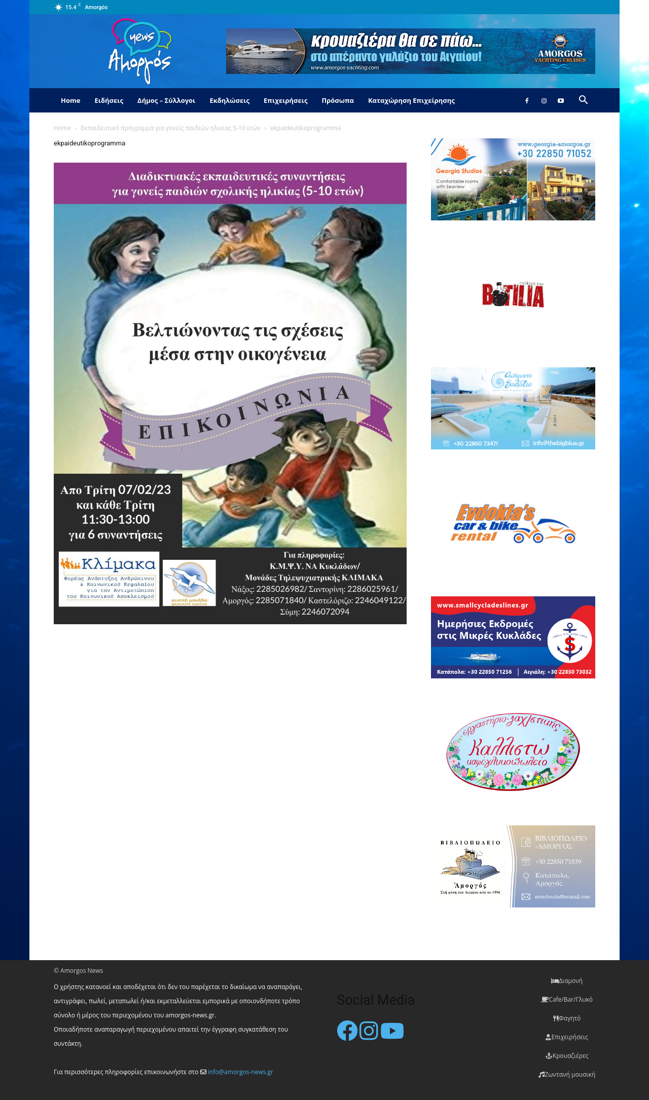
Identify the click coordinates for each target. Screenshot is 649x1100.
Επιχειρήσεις (285, 100)
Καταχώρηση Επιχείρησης (411, 100)
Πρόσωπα (337, 100)
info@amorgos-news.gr (240, 1072)
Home (70, 100)
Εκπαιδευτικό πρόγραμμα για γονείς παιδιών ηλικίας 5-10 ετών (171, 128)
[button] (583, 101)
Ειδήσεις (108, 100)
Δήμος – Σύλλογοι (166, 100)
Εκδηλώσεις (229, 100)
